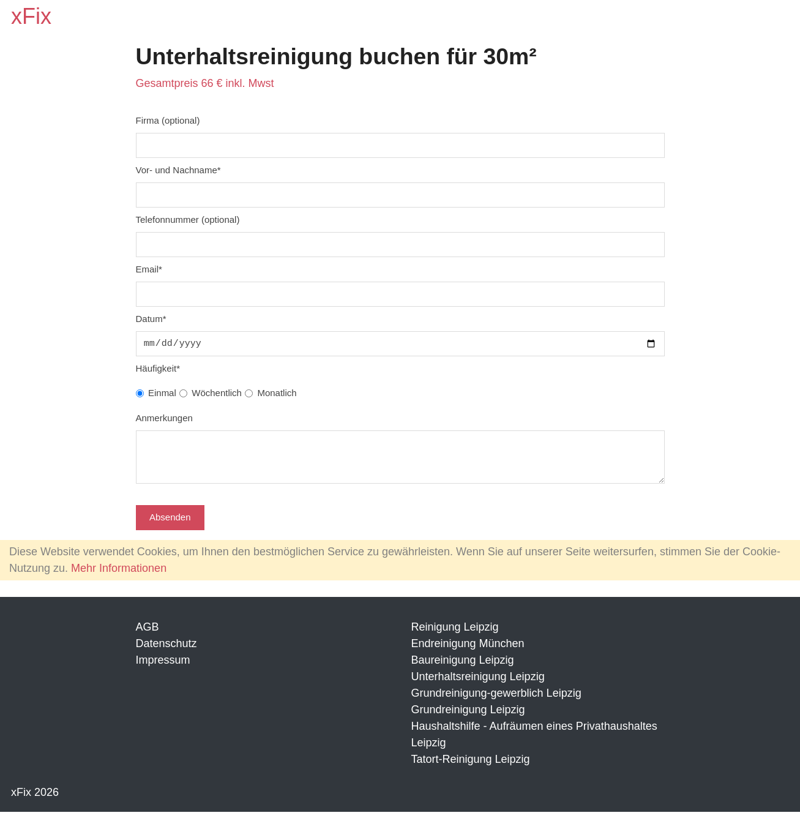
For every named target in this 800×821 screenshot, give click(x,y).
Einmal (162, 393)
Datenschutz (166, 653)
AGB (147, 636)
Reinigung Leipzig (455, 636)
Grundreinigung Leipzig (468, 719)
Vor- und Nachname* (178, 170)
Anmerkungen (164, 418)
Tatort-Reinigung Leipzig (470, 768)
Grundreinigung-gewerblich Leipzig (496, 702)
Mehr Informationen (118, 577)
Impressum (163, 669)
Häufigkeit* (158, 368)
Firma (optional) (168, 120)
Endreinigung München (468, 653)
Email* (149, 269)
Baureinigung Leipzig (462, 669)
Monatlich (276, 393)
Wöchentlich (217, 393)
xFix (31, 16)
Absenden (170, 526)
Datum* (151, 318)
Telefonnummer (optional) (188, 219)
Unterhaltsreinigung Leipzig (478, 686)
